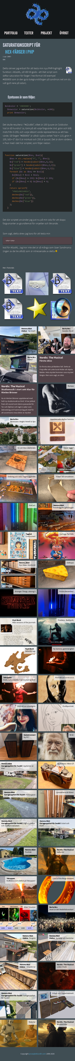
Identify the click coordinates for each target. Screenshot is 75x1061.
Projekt (46, 33)
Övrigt (64, 33)
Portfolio (11, 33)
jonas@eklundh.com (37, 1054)
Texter (28, 33)
